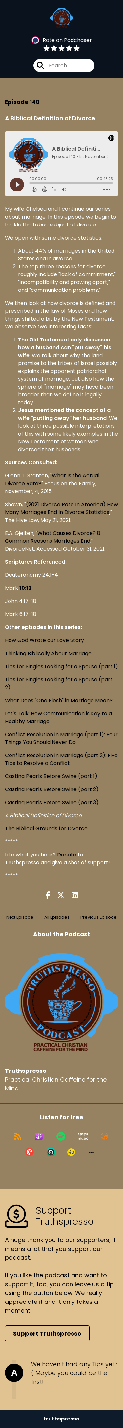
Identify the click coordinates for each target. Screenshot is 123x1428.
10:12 (25, 588)
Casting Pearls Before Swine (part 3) (52, 802)
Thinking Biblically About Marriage (48, 653)
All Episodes (57, 917)
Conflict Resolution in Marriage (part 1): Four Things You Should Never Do (61, 738)
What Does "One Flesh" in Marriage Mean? (59, 700)
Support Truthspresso (47, 1333)
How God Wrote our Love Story (44, 640)
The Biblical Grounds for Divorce (46, 828)
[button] (91, 1152)
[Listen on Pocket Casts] (29, 1152)
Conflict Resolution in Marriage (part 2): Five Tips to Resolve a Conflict (61, 759)
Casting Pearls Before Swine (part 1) (51, 776)
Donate (66, 854)
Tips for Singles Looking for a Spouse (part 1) (61, 666)
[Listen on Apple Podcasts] (39, 1136)
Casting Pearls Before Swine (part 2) (52, 789)
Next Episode (19, 917)
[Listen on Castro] (51, 1152)
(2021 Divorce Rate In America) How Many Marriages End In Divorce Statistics (61, 508)
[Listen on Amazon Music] (83, 1136)
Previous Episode (98, 917)
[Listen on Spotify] (61, 1136)
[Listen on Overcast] (104, 1136)
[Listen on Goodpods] (71, 1152)
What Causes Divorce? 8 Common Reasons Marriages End (52, 537)
